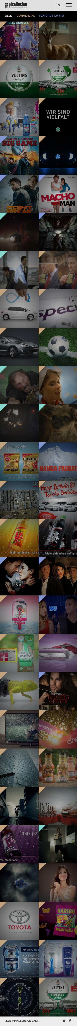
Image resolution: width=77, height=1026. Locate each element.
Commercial (26, 15)
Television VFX (18, 23)
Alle (8, 15)
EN (58, 5)
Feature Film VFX (51, 15)
